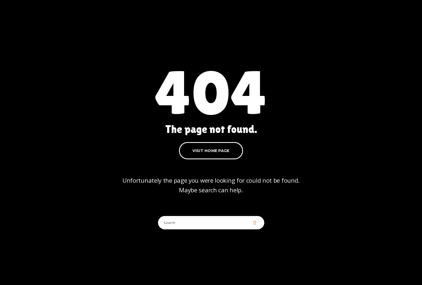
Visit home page (210, 150)
